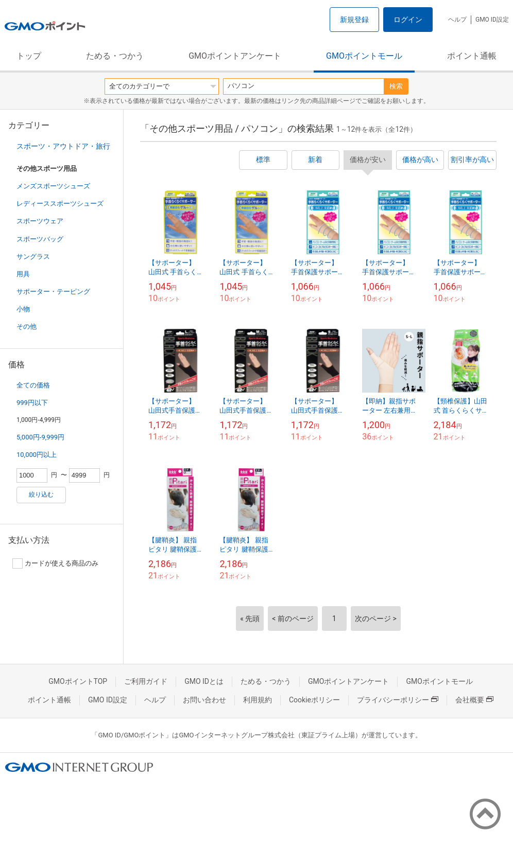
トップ (28, 56)
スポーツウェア (39, 221)
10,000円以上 (36, 454)
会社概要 (474, 700)
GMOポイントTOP (77, 681)
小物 (23, 309)
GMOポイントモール (364, 56)
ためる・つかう (115, 56)
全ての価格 (33, 385)
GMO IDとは (204, 681)
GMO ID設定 (492, 19)
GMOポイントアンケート (235, 56)
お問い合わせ (204, 700)
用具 (23, 274)
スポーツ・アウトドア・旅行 (63, 146)
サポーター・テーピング (53, 291)
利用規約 (257, 700)
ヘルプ (457, 19)
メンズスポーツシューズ (53, 186)
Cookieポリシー (314, 700)
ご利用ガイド (145, 681)
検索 (396, 86)
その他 (26, 326)
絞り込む (41, 494)
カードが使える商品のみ (55, 563)
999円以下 (32, 403)
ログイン (408, 19)
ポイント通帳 (472, 56)
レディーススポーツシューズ (60, 203)
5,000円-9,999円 (40, 437)
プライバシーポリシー (397, 700)
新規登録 (354, 19)
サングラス (33, 256)
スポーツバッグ (39, 239)
